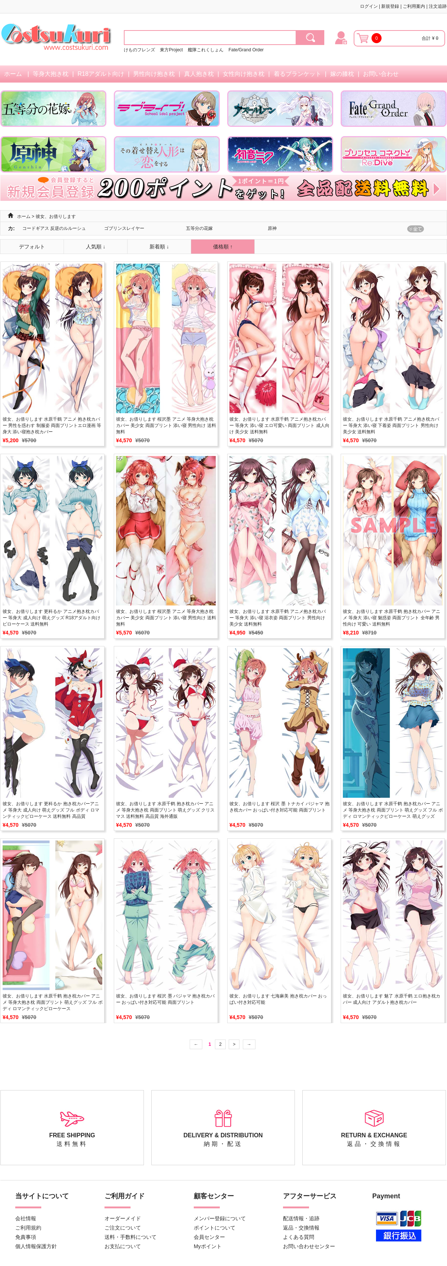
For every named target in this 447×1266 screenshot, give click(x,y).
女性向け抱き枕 (243, 74)
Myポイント (208, 1246)
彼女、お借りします (56, 216)
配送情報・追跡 (301, 1218)
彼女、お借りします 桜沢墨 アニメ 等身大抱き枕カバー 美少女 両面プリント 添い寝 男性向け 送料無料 (166, 425)
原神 (272, 228)
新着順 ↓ (159, 247)
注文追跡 (438, 6)
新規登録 (390, 6)
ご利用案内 (414, 6)
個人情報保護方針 (36, 1246)
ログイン (369, 6)
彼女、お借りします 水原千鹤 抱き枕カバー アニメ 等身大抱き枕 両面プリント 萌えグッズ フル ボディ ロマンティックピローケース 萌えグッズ (393, 810)
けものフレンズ (139, 49)
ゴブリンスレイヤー (124, 228)
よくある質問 (298, 1237)
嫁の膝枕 (342, 74)
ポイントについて (214, 1228)
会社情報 (25, 1218)
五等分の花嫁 (199, 228)
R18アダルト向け (101, 74)
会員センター (209, 1237)
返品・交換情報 (301, 1228)
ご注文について (122, 1228)
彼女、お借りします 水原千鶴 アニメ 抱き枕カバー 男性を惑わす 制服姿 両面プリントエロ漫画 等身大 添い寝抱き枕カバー (52, 425)
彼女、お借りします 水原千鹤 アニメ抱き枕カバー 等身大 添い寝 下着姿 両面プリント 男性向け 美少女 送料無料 (391, 425)
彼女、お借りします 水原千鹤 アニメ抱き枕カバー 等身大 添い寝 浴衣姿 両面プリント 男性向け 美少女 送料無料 (277, 618)
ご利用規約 (28, 1228)
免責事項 (25, 1237)
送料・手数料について (130, 1237)
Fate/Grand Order (246, 49)
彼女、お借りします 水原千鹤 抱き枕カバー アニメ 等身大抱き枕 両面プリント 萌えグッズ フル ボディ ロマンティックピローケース (53, 1002)
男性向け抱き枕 (154, 74)
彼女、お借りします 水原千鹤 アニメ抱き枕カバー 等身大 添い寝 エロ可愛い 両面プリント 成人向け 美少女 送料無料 (279, 425)
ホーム (13, 74)
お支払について (122, 1246)
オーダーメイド (122, 1218)
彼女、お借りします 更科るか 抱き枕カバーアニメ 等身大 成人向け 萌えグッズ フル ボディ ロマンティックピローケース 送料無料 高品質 (51, 810)
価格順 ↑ (223, 247)
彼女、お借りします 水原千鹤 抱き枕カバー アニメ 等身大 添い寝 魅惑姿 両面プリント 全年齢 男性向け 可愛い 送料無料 (391, 618)
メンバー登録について (220, 1218)
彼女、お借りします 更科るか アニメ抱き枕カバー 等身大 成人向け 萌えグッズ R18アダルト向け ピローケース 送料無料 (51, 618)
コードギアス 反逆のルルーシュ (54, 228)
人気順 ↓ (96, 247)
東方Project (172, 49)
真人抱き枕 (199, 74)
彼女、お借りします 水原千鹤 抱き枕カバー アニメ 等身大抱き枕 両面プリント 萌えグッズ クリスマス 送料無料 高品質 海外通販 (165, 810)
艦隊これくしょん (206, 49)
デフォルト (32, 247)
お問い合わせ (381, 74)
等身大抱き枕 (50, 74)
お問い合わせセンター (309, 1246)
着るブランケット (297, 74)
